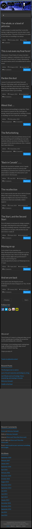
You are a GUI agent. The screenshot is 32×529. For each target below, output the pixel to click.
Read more (27, 42)
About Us (13, 526)
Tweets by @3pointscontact (9, 359)
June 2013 (4, 494)
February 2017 (5, 460)
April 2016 (4, 469)
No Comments (7, 69)
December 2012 (6, 503)
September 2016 (6, 466)
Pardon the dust (9, 78)
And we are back (9, 277)
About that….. (7, 105)
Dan (5, 40)
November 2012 (6, 506)
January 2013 (5, 500)
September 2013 (6, 488)
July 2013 (4, 491)
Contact (24, 526)
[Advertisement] (16, 405)
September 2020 (6, 457)
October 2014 (5, 479)
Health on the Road (6, 384)
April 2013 (4, 497)
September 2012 (6, 509)
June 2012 (4, 515)
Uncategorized (25, 67)
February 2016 (5, 472)
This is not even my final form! (15, 51)
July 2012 (4, 512)
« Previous (6, 300)
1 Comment (7, 42)
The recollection (9, 189)
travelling (24, 40)
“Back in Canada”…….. (11, 162)
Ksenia (3, 431)
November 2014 (6, 476)
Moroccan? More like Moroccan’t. (17, 437)
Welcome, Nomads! (7, 381)
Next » (27, 300)
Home (8, 526)
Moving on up (8, 246)
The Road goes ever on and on (10, 370)
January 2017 (5, 463)
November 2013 (6, 485)
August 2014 (5, 482)
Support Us (18, 526)
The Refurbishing (9, 132)
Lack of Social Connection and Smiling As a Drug (15, 373)
